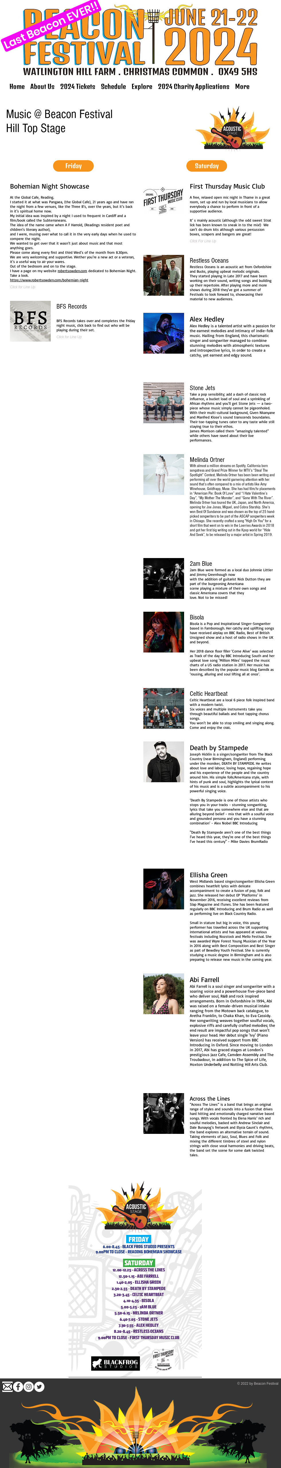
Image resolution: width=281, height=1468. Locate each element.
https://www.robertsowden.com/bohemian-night (49, 280)
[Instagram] (29, 1387)
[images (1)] (7, 1387)
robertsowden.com (72, 270)
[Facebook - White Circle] (18, 1387)
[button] (73, 166)
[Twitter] (39, 1387)
